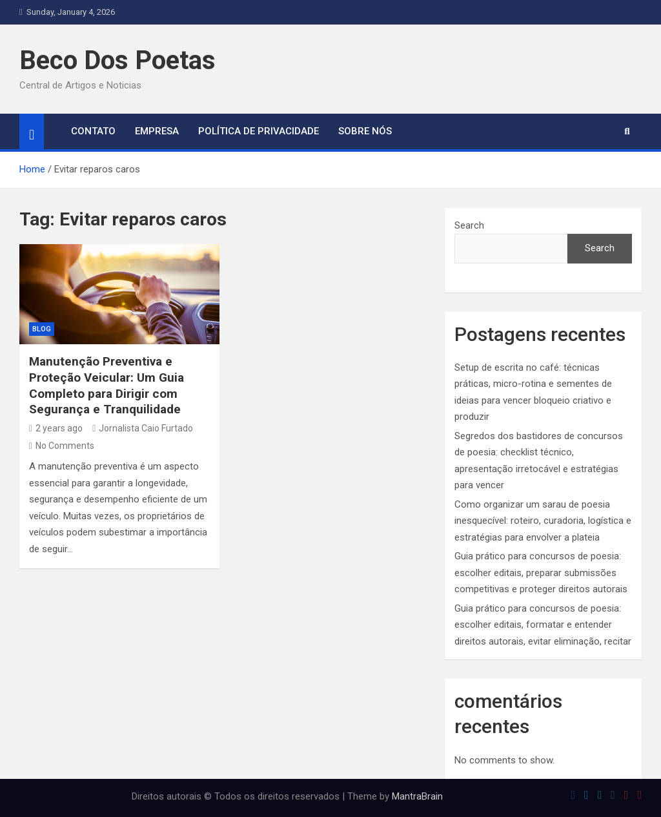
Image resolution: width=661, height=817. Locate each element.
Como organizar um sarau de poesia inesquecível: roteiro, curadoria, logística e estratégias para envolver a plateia (542, 521)
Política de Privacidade (258, 131)
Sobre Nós (365, 131)
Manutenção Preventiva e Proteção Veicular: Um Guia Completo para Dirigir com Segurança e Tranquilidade (106, 385)
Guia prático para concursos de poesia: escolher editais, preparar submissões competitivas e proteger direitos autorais (540, 572)
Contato (93, 131)
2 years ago (56, 428)
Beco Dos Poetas (117, 60)
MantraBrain (417, 796)
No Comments (65, 445)
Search (469, 225)
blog (41, 329)
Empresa (157, 131)
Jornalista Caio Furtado (142, 428)
